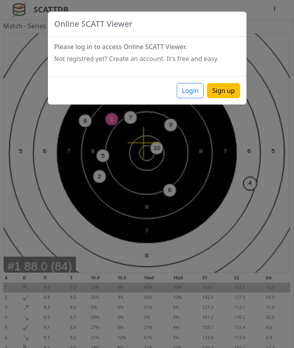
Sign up (223, 90)
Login (190, 90)
